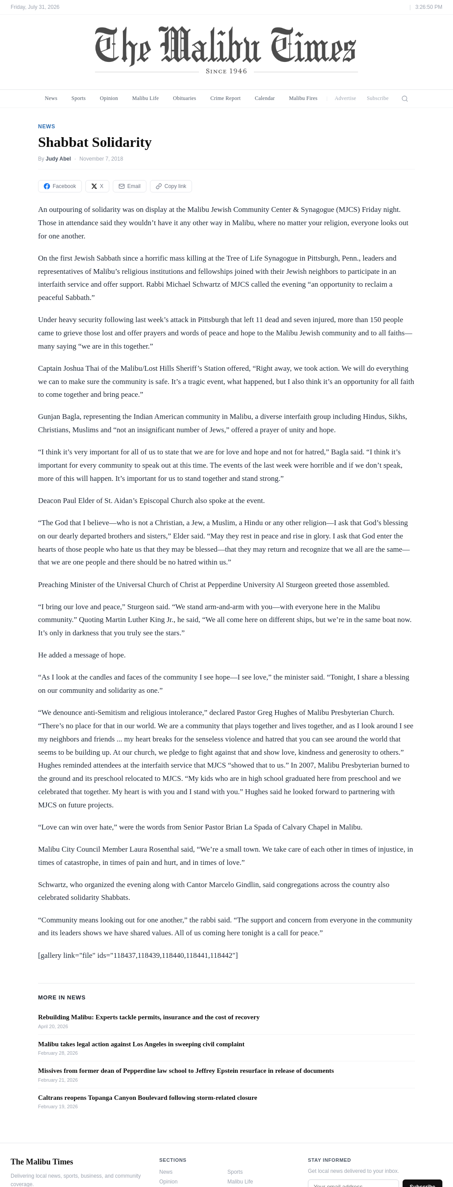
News (51, 98)
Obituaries (184, 98)
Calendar (265, 98)
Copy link (171, 186)
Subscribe (378, 98)
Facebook (60, 186)
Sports (79, 98)
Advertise (345, 98)
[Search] (404, 99)
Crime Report (225, 98)
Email (130, 186)
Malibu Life (145, 98)
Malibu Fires (303, 98)
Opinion (109, 98)
